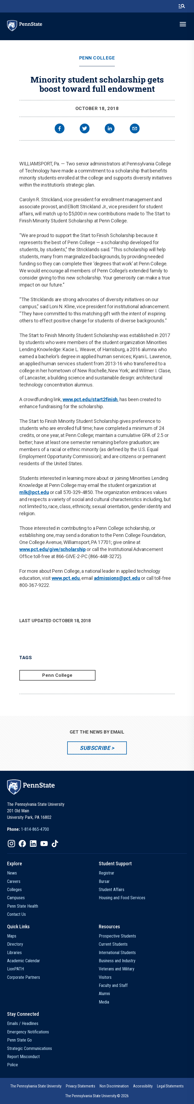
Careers (13, 881)
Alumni (104, 993)
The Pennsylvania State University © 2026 (97, 1096)
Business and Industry (117, 960)
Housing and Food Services (122, 897)
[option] (28, 829)
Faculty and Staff (113, 985)
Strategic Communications (29, 1048)
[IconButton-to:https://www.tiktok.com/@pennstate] (55, 843)
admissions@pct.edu (117, 578)
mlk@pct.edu (34, 492)
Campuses (16, 897)
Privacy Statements (81, 1086)
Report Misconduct (23, 1056)
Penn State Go (19, 1040)
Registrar (106, 873)
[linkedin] (110, 129)
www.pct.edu (66, 578)
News (12, 873)
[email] (135, 129)
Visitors (105, 977)
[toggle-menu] (183, 24)
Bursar (104, 881)
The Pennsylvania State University (35, 1086)
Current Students (113, 944)
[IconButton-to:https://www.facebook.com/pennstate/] (22, 843)
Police (12, 1064)
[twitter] (85, 129)
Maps (11, 936)
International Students (117, 952)
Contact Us (16, 914)
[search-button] (182, 6)
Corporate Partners (23, 977)
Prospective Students (117, 936)
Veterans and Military (116, 968)
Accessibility (143, 1086)
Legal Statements (170, 1086)
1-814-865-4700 (35, 829)
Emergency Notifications (28, 1031)
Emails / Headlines (22, 1023)
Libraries (14, 952)
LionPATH (15, 968)
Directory (15, 944)
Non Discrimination (114, 1086)
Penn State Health (22, 906)
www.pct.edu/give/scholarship (52, 549)
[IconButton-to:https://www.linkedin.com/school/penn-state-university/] (33, 843)
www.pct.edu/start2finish (90, 399)
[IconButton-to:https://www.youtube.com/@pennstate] (44, 843)
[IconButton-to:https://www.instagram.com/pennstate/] (11, 843)
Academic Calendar (23, 960)
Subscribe (95, 748)
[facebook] (59, 129)
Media (104, 1002)
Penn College (97, 58)
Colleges (14, 889)
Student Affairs (111, 889)
